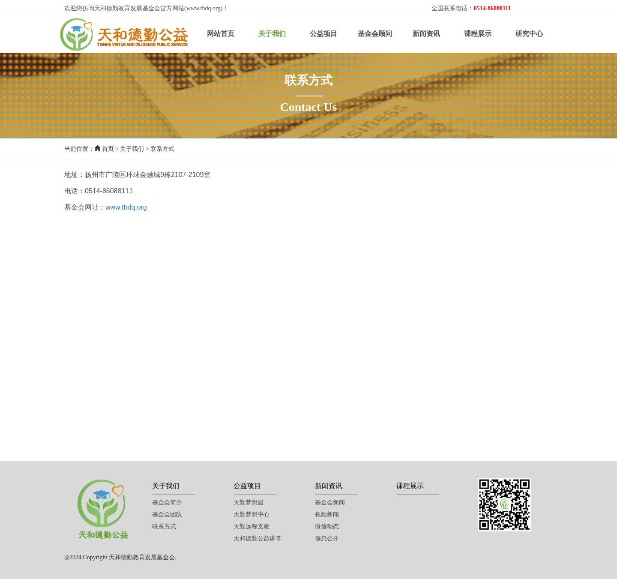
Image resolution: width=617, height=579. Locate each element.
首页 (108, 149)
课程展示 (477, 33)
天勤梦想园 (249, 502)
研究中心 (529, 33)
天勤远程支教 (252, 526)
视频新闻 (327, 514)
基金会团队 (167, 514)
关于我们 (272, 33)
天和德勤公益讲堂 (258, 538)
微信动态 (327, 526)
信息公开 (327, 538)
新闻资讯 (426, 33)
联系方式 (162, 149)
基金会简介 (167, 502)
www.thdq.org (126, 207)
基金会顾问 (375, 33)
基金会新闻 (330, 502)
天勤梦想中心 (252, 514)
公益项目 (323, 33)
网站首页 (220, 33)
